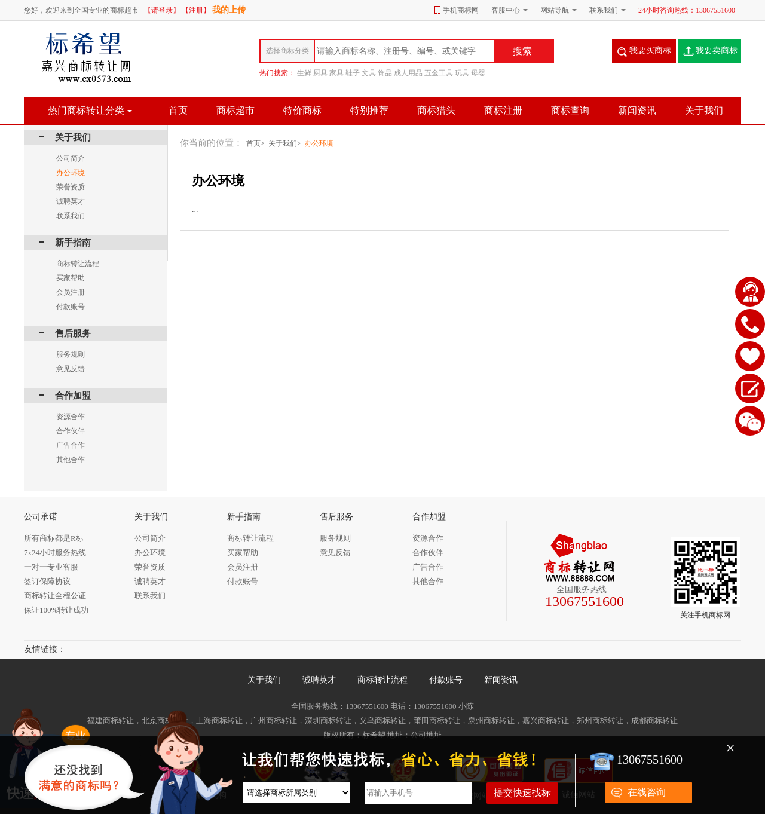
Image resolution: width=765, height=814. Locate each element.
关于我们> (284, 143)
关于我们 (264, 679)
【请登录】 (162, 10)
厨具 (320, 73)
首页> (255, 143)
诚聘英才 (319, 679)
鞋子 (352, 73)
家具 (336, 73)
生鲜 (304, 73)
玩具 (462, 73)
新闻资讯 (501, 679)
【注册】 (196, 10)
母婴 (478, 73)
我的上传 (229, 9)
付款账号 (446, 679)
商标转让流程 (382, 679)
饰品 (385, 73)
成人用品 (408, 73)
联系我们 (603, 10)
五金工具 (438, 73)
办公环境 (319, 143)
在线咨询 (647, 792)
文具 (369, 73)
